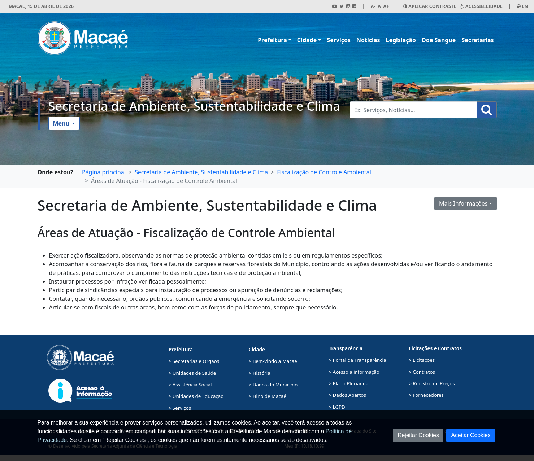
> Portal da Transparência (357, 360)
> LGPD (337, 407)
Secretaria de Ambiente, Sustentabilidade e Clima (194, 105)
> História (259, 373)
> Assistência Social (190, 384)
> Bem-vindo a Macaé (273, 361)
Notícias (368, 40)
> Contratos (422, 372)
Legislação (401, 40)
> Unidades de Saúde (192, 373)
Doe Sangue (439, 40)
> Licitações (422, 360)
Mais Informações (463, 203)
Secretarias (477, 40)
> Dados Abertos (347, 395)
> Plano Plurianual (349, 383)
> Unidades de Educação (196, 396)
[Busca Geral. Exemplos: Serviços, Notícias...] (413, 109)
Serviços (339, 40)
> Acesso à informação (354, 372)
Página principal (104, 172)
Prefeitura (272, 40)
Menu (62, 123)
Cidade (307, 40)
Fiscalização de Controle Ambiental (324, 172)
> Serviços (180, 408)
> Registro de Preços (432, 383)
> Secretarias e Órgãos (194, 361)
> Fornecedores (426, 395)
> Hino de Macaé (267, 396)
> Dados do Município (273, 384)
